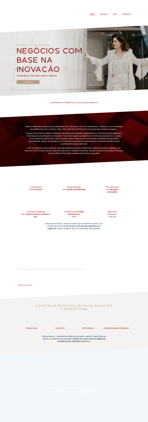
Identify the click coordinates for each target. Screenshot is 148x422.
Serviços (104, 14)
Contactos (126, 14)
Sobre (92, 14)
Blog (115, 14)
